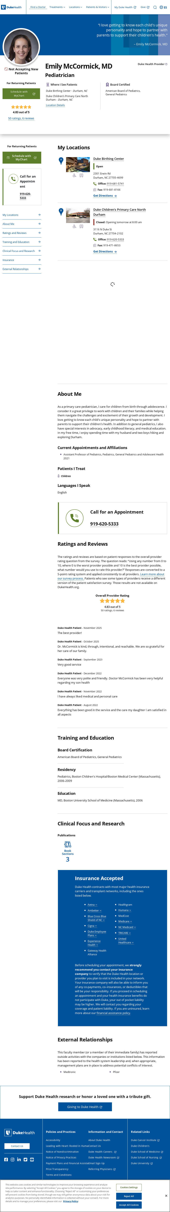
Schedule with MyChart (19, 93)
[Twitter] (26, 1160)
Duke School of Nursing (144, 1157)
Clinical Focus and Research (19, 251)
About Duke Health (99, 1140)
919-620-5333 (104, 524)
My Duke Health (123, 7)
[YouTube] (32, 1160)
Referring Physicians (100, 1169)
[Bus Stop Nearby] (81, 176)
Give (143, 7)
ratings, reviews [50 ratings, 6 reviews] (21, 118)
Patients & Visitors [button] (96, 7)
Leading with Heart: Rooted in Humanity (69, 1145)
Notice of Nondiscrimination (62, 1151)
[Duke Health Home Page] (20, 1132)
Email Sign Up (96, 1163)
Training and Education (16, 242)
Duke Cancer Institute (143, 1140)
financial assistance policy (113, 1013)
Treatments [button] (56, 7)
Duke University (140, 1163)
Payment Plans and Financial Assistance (69, 1163)
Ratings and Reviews (14, 233)
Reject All (129, 1197)
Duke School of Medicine (145, 1151)
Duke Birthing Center (108, 159)
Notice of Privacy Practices (61, 1157)
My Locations (10, 215)
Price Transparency (57, 1169)
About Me (8, 224)
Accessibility (53, 1140)
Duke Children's (140, 1145)
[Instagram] (13, 1160)
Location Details (55, 105)
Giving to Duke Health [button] (82, 1107)
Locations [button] (74, 7)
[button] (67, 851)
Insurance (8, 260)
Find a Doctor (38, 7)
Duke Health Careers (100, 1151)
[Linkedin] (19, 1160)
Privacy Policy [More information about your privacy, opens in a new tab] (70, 1203)
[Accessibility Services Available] (74, 176)
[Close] (166, 1197)
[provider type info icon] (166, 64)
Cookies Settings (129, 1189)
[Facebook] (6, 1160)
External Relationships (15, 269)
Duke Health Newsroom (102, 1157)
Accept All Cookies (129, 1206)
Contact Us (17, 1146)
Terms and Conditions (59, 1174)
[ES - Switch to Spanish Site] (163, 7)
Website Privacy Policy (59, 1180)
